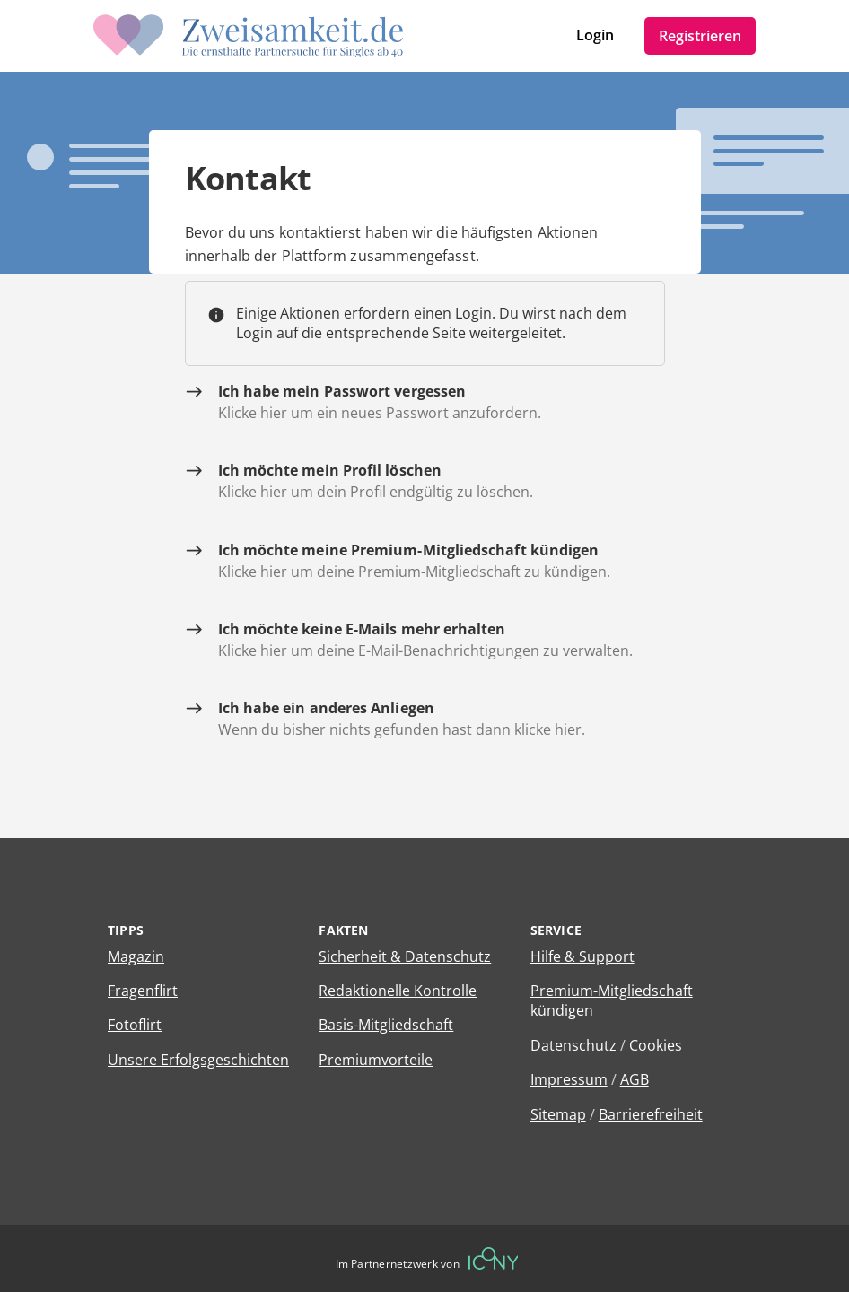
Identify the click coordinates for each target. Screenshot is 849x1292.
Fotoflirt (135, 1024)
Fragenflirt (143, 990)
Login (595, 35)
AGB (634, 1079)
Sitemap (558, 1114)
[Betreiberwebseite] (493, 1258)
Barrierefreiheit (651, 1114)
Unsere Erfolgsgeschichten (198, 1059)
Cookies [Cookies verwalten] (655, 1045)
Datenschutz (573, 1045)
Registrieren (700, 36)
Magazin (136, 956)
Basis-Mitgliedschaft (386, 1024)
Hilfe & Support (582, 956)
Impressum (569, 1079)
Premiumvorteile (376, 1059)
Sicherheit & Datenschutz (405, 956)
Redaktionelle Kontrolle (398, 990)
